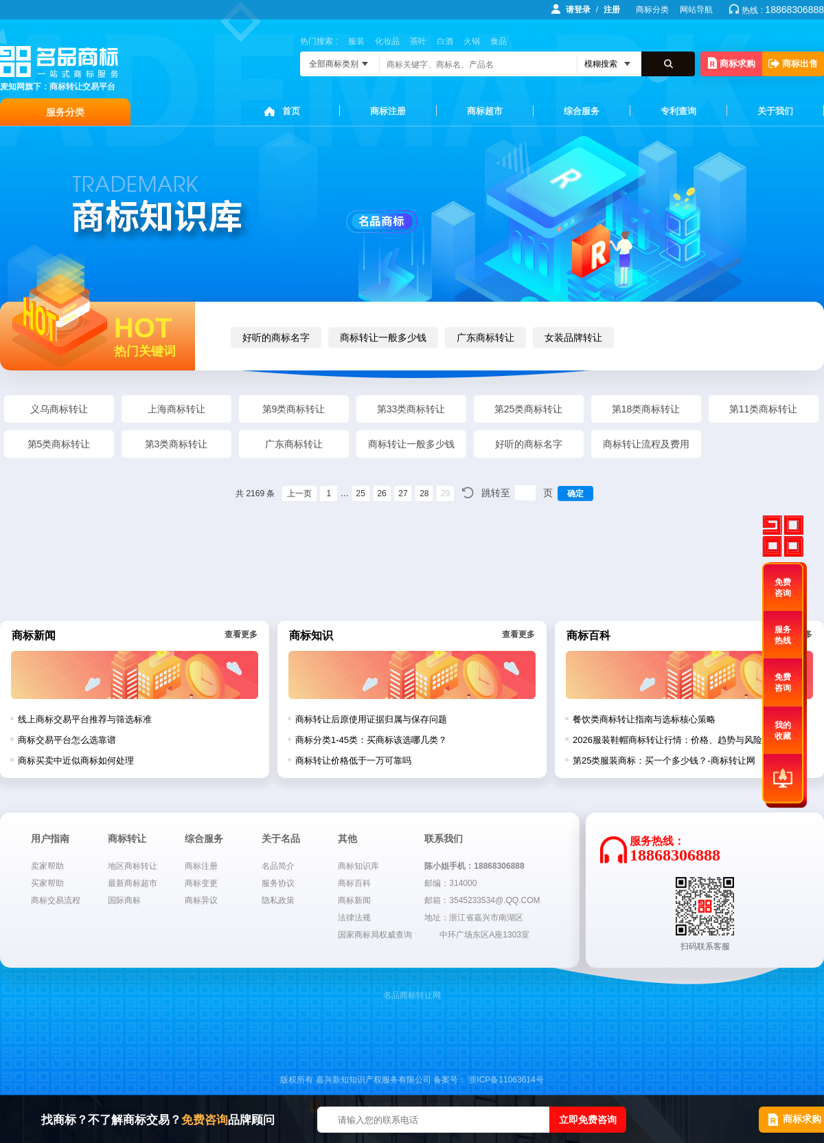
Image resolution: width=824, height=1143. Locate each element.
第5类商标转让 (59, 444)
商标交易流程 (55, 900)
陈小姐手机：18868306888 (474, 866)
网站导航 (696, 9)
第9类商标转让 (293, 408)
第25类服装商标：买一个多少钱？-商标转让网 (664, 760)
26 (381, 493)
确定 (575, 493)
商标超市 (485, 111)
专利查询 (678, 111)
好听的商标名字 (276, 337)
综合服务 (581, 111)
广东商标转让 (485, 337)
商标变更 (201, 883)
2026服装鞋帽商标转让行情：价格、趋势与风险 (667, 740)
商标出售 (793, 63)
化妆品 (387, 41)
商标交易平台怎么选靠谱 (67, 740)
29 (445, 493)
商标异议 (201, 900)
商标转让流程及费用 (646, 444)
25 (360, 493)
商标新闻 (354, 900)
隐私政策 (278, 900)
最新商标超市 (132, 883)
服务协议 (278, 883)
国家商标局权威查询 (375, 935)
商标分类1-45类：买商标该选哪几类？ (371, 740)
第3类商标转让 (176, 444)
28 (424, 493)
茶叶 (418, 41)
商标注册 (388, 111)
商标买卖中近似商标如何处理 (76, 760)
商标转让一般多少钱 (383, 337)
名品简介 (278, 866)
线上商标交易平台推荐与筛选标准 (85, 719)
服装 (356, 41)
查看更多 (241, 634)
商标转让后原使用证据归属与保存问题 (371, 719)
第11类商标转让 (763, 408)
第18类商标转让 (646, 408)
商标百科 (354, 883)
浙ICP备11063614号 (505, 1080)
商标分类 (652, 9)
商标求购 (731, 63)
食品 (498, 41)
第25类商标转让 (528, 408)
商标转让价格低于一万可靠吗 (353, 760)
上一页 (299, 493)
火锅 (472, 41)
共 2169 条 (255, 493)
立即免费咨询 (588, 1119)
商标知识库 (358, 866)
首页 (291, 111)
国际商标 (124, 900)
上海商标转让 (176, 408)
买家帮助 (47, 883)
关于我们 (775, 111)
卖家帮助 (47, 866)
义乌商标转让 (59, 408)
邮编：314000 (450, 883)
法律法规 (354, 917)
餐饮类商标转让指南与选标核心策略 (644, 719)
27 (402, 493)
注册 (612, 9)
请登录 (578, 9)
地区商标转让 (132, 866)
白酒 (445, 41)
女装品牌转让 (573, 337)
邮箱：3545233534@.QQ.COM (482, 900)
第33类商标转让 (411, 408)
